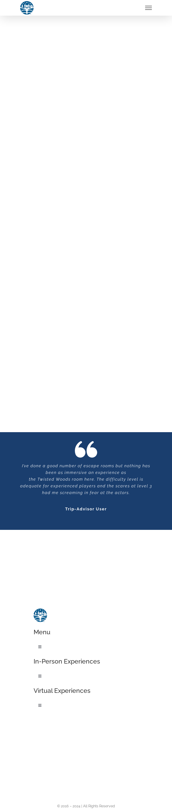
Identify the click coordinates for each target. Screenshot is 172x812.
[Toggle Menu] (148, 8)
